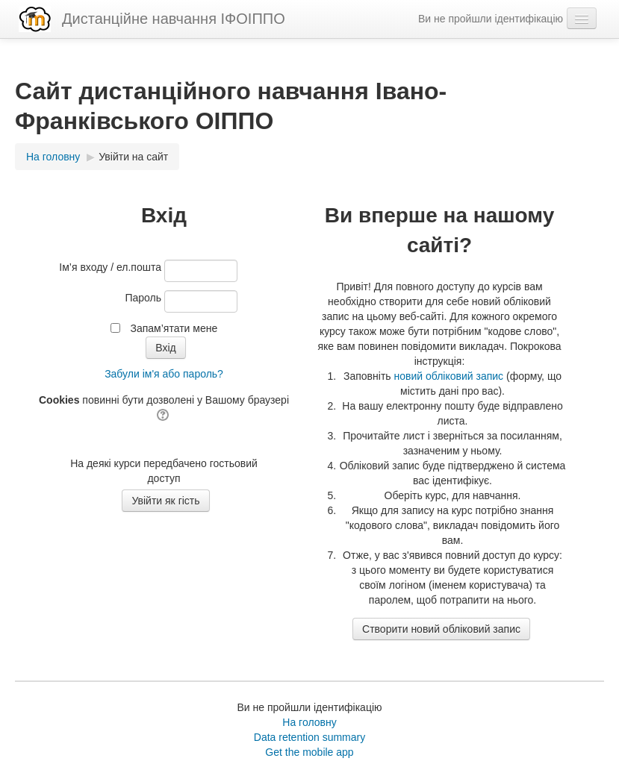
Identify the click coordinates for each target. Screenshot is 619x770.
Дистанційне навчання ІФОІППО (173, 18)
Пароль (143, 298)
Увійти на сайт (133, 157)
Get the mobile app (309, 752)
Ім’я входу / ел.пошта (110, 267)
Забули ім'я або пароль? (164, 374)
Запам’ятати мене (173, 328)
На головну (309, 722)
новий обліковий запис (448, 376)
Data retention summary (309, 737)
